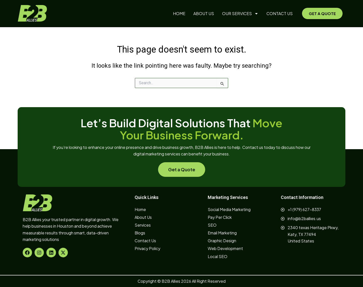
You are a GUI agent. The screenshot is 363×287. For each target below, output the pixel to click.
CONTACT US (279, 13)
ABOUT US (203, 13)
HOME (179, 13)
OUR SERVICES (240, 13)
